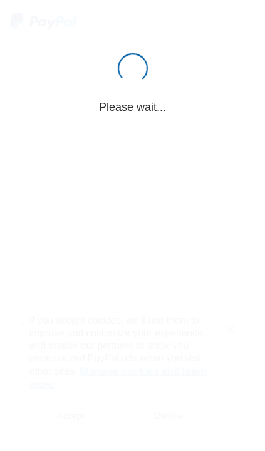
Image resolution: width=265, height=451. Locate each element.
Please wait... (132, 107)
